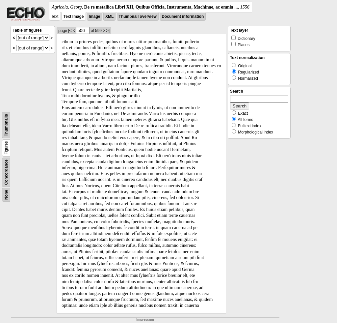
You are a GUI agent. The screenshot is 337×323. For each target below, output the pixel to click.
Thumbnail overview (138, 16)
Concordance (6, 172)
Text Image (74, 16)
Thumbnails (6, 125)
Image (94, 16)
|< (69, 30)
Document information (183, 16)
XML (109, 16)
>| (108, 30)
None (6, 195)
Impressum (145, 319)
